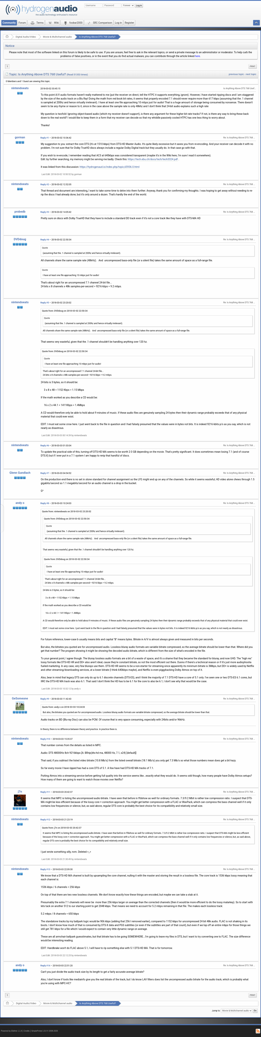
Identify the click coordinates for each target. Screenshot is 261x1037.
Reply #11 (45, 792)
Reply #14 (45, 965)
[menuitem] (252, 66)
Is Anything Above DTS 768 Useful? (97, 36)
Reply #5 (44, 302)
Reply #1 (44, 138)
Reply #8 (44, 503)
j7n (20, 791)
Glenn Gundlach (19, 472)
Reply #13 (45, 869)
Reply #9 (44, 699)
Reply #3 (44, 212)
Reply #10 (45, 739)
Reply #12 (45, 819)
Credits (27, 1031)
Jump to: (216, 1010)
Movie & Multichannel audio (57, 36)
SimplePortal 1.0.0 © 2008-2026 (44, 1031)
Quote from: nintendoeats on (66, 511)
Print (252, 66)
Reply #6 (44, 445)
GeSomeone (20, 698)
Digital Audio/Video (26, 36)
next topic (251, 74)
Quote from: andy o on (63, 707)
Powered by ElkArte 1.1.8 (11, 1031)
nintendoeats (20, 88)
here (197, 56)
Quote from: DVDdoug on (65, 311)
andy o (20, 503)
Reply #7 (44, 473)
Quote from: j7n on (61, 828)
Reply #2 (44, 184)
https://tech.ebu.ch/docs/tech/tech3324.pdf (153, 159)
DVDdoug (20, 239)
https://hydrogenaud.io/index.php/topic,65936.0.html (110, 166)
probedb (19, 211)
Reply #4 (44, 239)
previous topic (236, 74)
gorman (20, 137)
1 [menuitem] (7, 66)
